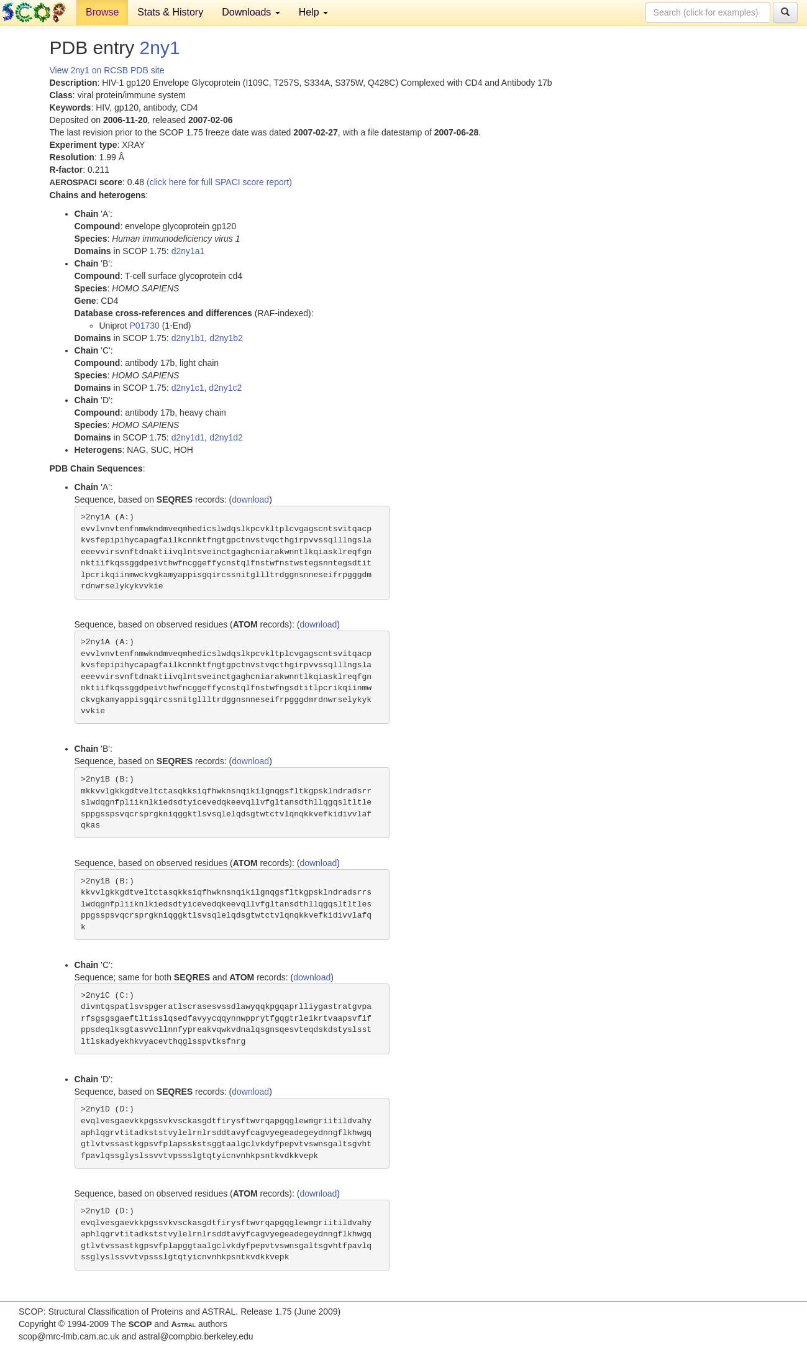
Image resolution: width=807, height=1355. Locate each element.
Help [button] (313, 12)
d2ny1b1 (188, 338)
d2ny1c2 (225, 388)
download (250, 499)
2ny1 (160, 47)
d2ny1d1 (188, 437)
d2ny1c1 (187, 388)
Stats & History (170, 12)
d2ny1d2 (226, 437)
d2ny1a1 (188, 251)
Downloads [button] (251, 12)
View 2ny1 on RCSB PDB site (107, 70)
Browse (102, 12)
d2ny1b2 (226, 338)
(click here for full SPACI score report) (219, 182)
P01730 (145, 326)
